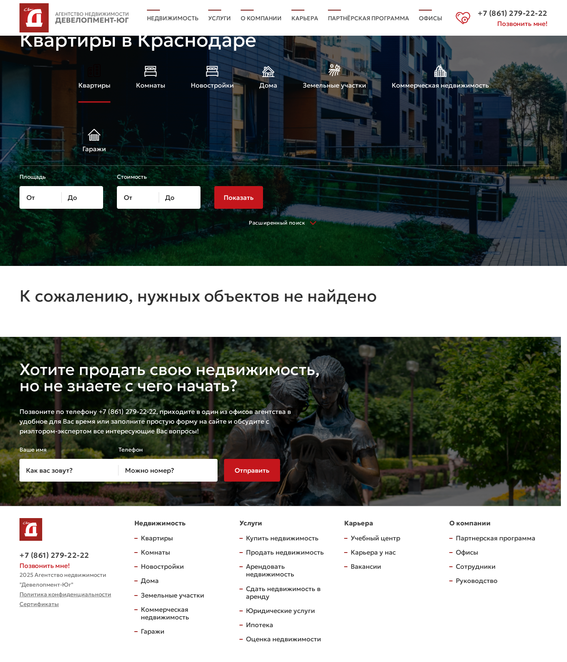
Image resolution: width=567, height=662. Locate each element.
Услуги (219, 18)
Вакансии (366, 566)
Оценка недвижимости (283, 639)
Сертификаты (39, 604)
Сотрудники (476, 566)
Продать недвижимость (285, 552)
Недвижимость (172, 18)
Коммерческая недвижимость (165, 613)
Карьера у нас (373, 552)
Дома (150, 580)
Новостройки (162, 566)
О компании (261, 18)
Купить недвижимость (282, 538)
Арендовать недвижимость (270, 570)
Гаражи (152, 631)
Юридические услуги (280, 610)
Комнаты (155, 552)
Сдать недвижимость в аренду (283, 592)
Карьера (304, 18)
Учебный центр (375, 538)
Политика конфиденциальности (65, 594)
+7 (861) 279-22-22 (54, 555)
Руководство (477, 580)
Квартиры (157, 538)
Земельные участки (172, 595)
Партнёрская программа (368, 18)
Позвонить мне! (522, 23)
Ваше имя (33, 449)
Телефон (131, 449)
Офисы (430, 18)
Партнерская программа (495, 538)
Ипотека (259, 625)
